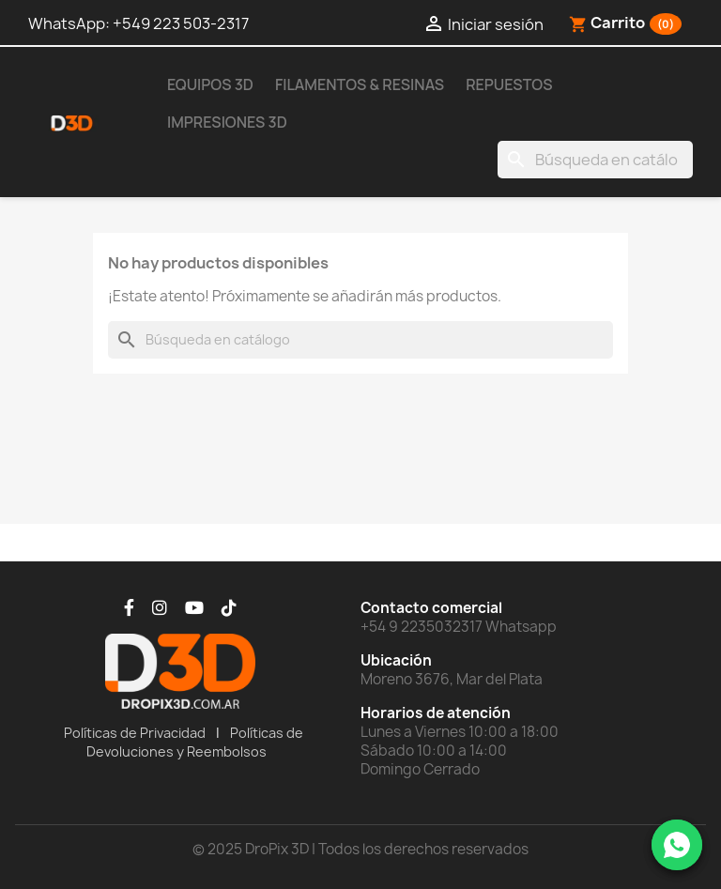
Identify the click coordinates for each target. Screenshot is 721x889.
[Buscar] (595, 159)
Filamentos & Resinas (359, 84)
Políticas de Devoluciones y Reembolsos (195, 742)
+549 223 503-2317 (181, 23)
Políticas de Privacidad (135, 733)
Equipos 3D (210, 84)
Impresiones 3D (227, 122)
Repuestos (509, 84)
